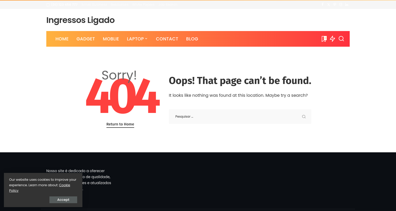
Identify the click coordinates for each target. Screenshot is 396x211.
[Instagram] (341, 5)
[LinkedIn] (347, 5)
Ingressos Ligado (80, 20)
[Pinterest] (335, 5)
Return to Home (120, 124)
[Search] (341, 39)
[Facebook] (323, 5)
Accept (63, 199)
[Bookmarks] (324, 39)
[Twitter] (329, 5)
